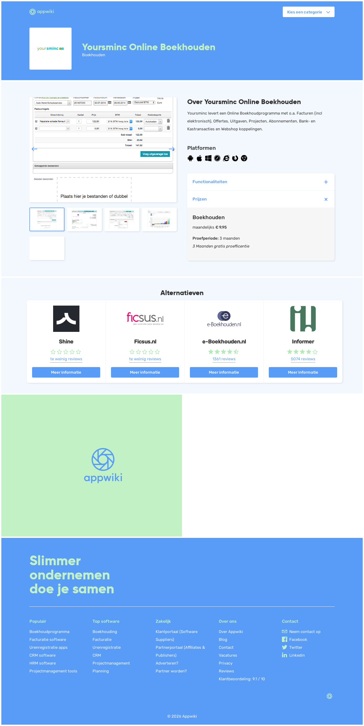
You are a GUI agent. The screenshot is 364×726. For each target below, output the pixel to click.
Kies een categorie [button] (304, 12)
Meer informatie (66, 372)
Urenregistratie (107, 647)
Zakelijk (163, 621)
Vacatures (228, 655)
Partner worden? (171, 671)
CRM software (42, 655)
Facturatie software (47, 639)
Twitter (295, 647)
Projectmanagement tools (53, 671)
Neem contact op (305, 631)
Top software (106, 621)
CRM (97, 655)
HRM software (42, 663)
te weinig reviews (66, 359)
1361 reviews (224, 359)
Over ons (228, 621)
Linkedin (297, 655)
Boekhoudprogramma (49, 631)
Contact (226, 647)
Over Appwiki (231, 631)
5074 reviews (303, 359)
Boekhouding (105, 631)
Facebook (298, 639)
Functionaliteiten (261, 182)
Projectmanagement (111, 663)
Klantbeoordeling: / (242, 679)
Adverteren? (167, 663)
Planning (101, 671)
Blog (223, 639)
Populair (37, 621)
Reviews (226, 671)
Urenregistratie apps (48, 647)
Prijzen (262, 199)
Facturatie (102, 639)
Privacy (225, 663)
